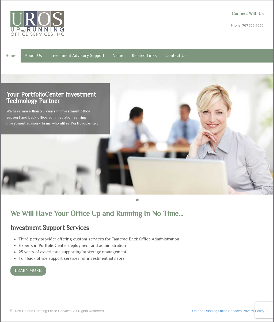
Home (10, 55)
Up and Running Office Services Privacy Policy (228, 311)
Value (118, 55)
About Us (33, 55)
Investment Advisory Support (77, 55)
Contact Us (176, 55)
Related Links (144, 55)
